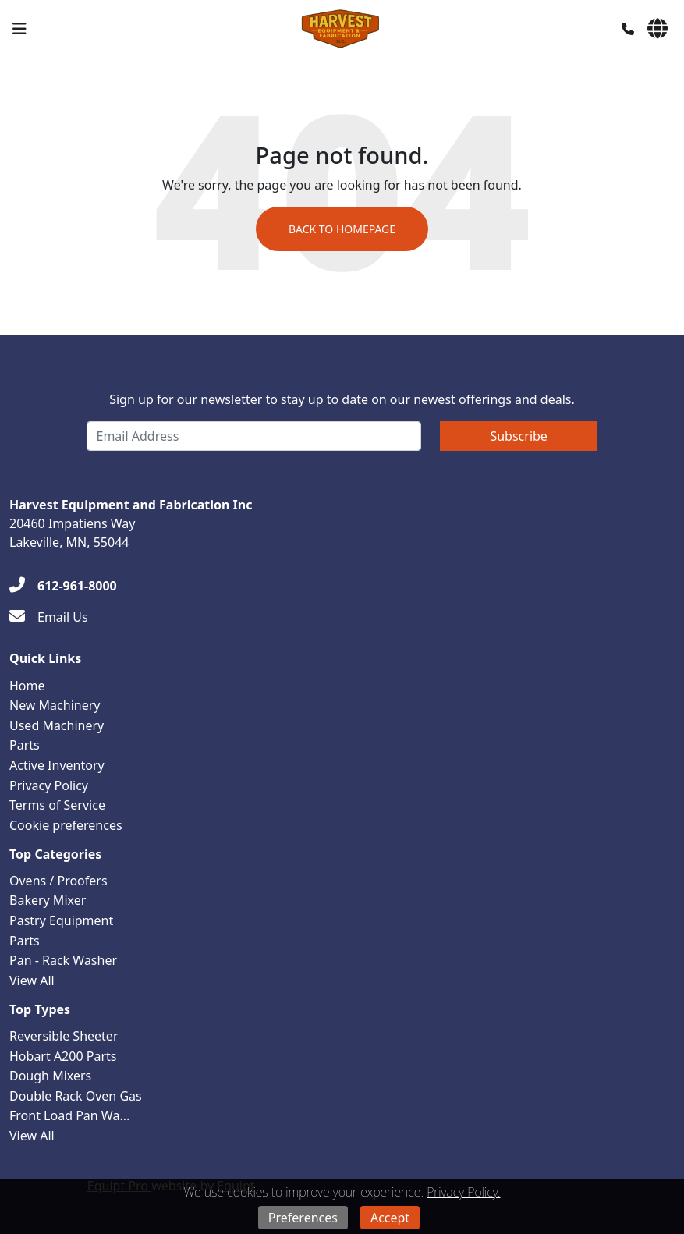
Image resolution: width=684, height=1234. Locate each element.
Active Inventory (57, 765)
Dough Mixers (50, 1075)
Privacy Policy (48, 785)
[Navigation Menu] (19, 29)
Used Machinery (56, 725)
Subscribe (518, 436)
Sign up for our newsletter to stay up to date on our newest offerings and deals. (342, 399)
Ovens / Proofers (58, 880)
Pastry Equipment (61, 920)
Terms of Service (57, 805)
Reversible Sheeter (64, 1035)
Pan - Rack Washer (63, 960)
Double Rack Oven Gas (75, 1096)
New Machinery (54, 705)
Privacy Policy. (463, 1191)
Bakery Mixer (47, 900)
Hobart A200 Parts (62, 1056)
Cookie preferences (65, 825)
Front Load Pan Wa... (69, 1115)
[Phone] (628, 29)
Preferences (303, 1217)
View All (32, 980)
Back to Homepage (342, 229)
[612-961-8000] (63, 585)
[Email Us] (48, 617)
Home (27, 685)
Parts (24, 745)
